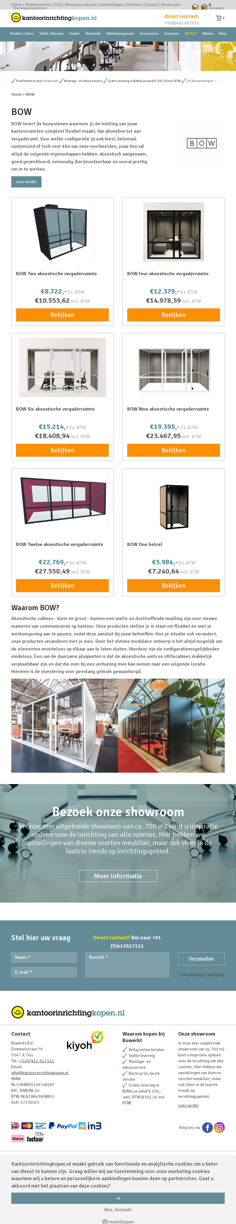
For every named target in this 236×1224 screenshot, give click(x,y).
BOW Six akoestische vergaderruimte (55, 460)
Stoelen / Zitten (22, 47)
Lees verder (26, 232)
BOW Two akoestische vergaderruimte (56, 325)
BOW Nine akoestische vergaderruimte (168, 460)
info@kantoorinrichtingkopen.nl (39, 1123)
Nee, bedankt (118, 1210)
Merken (133, 5)
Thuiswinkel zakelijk (204, 6)
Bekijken (62, 366)
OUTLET (191, 47)
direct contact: (182, 22)
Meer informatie (118, 926)
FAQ (58, 5)
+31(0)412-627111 (182, 28)
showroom (50, 132)
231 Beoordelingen (199, 132)
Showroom (170, 5)
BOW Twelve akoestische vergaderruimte (59, 595)
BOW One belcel (144, 595)
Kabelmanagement (120, 47)
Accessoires (149, 47)
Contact (150, 5)
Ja (118, 1198)
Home (16, 5)
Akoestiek (93, 47)
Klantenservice (38, 5)
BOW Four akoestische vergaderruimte (168, 325)
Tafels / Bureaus (51, 47)
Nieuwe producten (81, 5)
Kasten (74, 47)
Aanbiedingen (112, 5)
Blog (222, 47)
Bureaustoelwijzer (31, 8)
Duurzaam (171, 47)
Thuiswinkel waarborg (195, 6)
